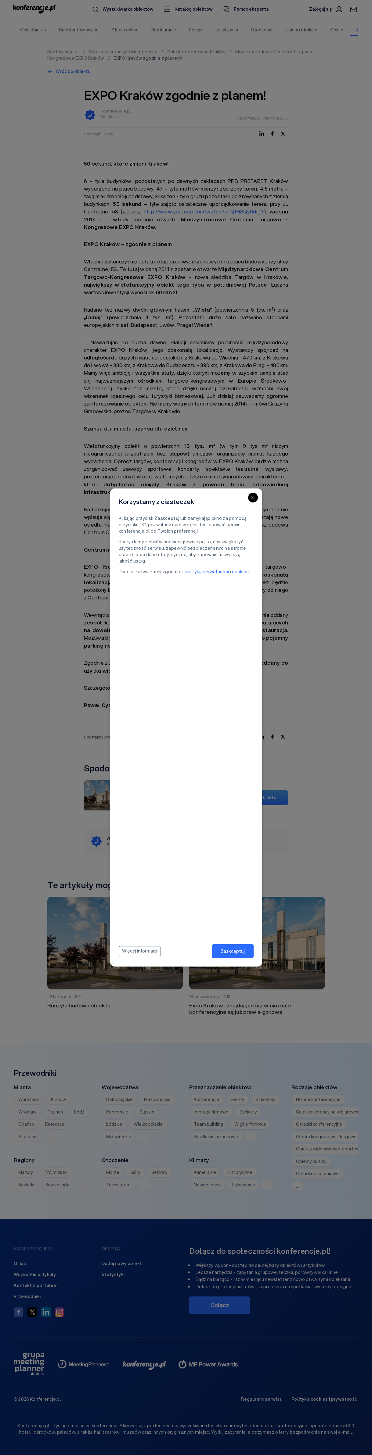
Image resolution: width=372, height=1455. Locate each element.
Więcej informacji (139, 951)
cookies (240, 572)
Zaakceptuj (233, 951)
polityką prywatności (207, 572)
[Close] (253, 497)
